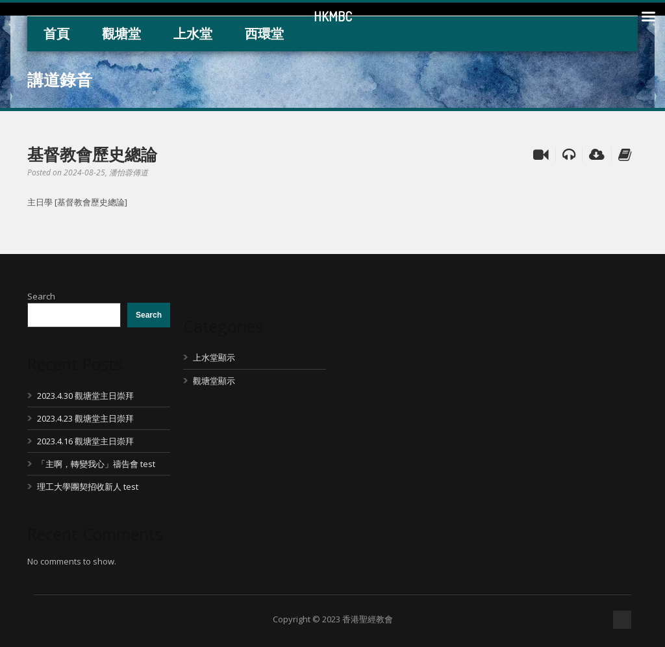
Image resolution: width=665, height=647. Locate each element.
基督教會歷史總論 (92, 154)
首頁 (56, 33)
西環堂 (264, 33)
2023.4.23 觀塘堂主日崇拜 (85, 418)
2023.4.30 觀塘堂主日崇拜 (85, 395)
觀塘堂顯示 (214, 381)
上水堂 (192, 33)
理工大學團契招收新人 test (87, 486)
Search (41, 296)
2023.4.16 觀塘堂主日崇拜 (85, 441)
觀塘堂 (121, 33)
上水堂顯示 (214, 357)
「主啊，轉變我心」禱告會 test (96, 464)
